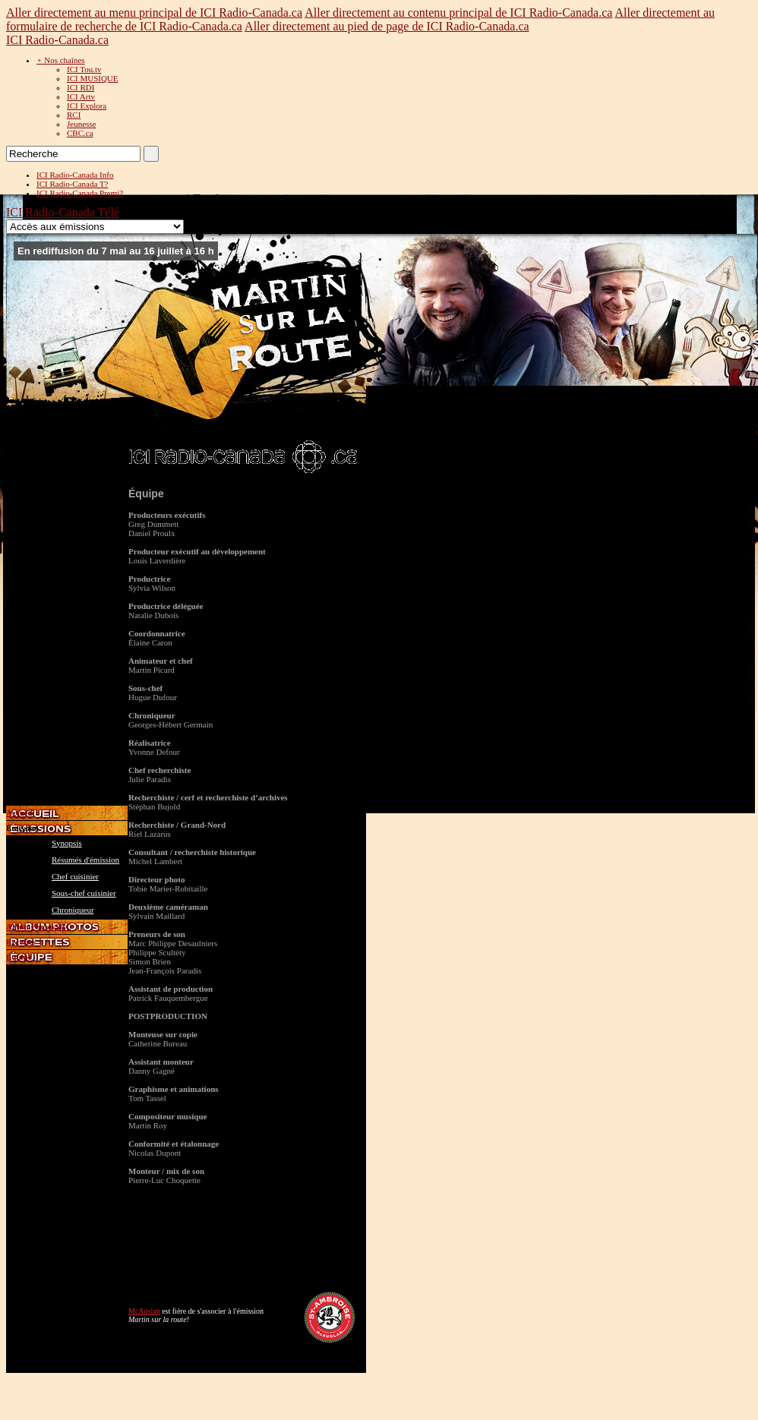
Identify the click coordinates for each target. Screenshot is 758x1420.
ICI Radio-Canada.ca (57, 39)
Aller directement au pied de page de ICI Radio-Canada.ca (387, 26)
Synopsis (67, 842)
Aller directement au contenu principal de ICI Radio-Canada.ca (458, 12)
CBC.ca (80, 132)
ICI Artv (81, 96)
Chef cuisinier (75, 876)
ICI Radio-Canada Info (74, 174)
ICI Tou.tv (84, 69)
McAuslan (144, 1311)
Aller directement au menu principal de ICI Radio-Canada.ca (154, 12)
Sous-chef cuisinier (84, 893)
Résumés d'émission (85, 859)
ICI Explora (86, 105)
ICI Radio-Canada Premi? (79, 192)
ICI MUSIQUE (92, 78)
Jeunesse (81, 123)
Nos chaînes (60, 60)
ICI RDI (80, 87)
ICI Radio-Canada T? (72, 183)
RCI (74, 114)
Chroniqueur (73, 909)
